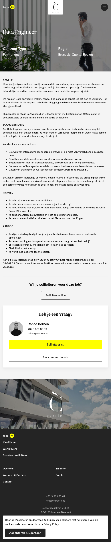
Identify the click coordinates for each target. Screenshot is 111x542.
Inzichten (61, 468)
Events (59, 475)
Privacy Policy (51, 524)
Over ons (8, 468)
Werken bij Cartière (14, 475)
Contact (7, 481)
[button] (55, 295)
